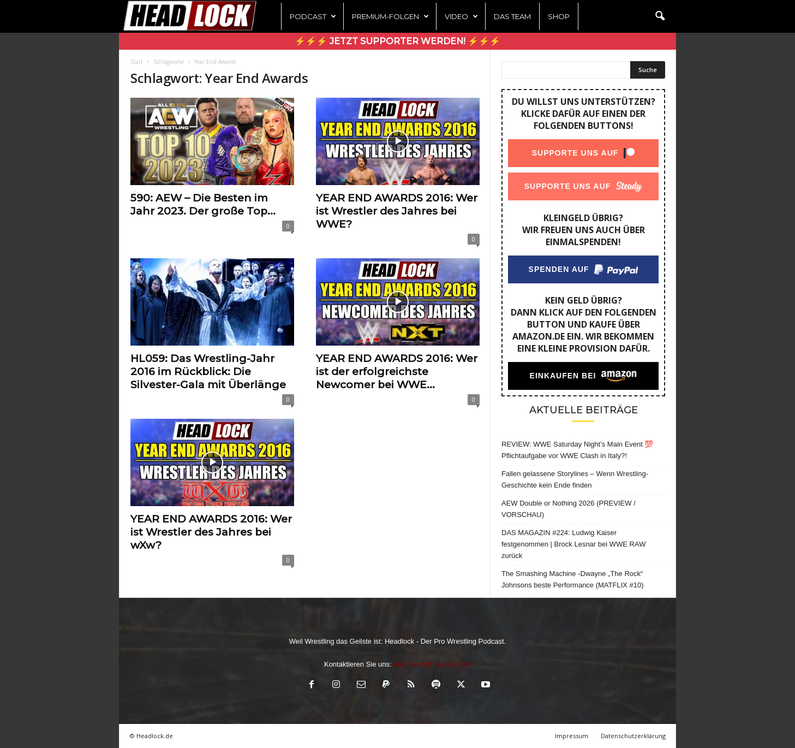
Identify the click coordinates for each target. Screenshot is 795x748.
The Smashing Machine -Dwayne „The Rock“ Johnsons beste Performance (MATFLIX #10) (572, 579)
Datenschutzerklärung (633, 736)
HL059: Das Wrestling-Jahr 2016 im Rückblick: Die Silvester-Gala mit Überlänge (208, 371)
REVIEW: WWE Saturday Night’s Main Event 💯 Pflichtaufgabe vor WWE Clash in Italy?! (577, 450)
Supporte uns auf (575, 153)
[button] (660, 16)
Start (136, 62)
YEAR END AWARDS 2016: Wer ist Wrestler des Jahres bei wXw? (211, 532)
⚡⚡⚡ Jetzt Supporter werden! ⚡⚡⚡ (397, 41)
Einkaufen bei (563, 375)
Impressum (571, 736)
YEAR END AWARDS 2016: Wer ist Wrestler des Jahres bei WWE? (396, 211)
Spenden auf (559, 269)
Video (461, 16)
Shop (559, 16)
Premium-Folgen (390, 16)
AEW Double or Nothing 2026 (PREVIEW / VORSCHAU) (568, 509)
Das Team (512, 16)
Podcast (313, 16)
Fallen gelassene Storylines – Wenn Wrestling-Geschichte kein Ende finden (574, 479)
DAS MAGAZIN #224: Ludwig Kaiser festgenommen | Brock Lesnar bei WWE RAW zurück (573, 544)
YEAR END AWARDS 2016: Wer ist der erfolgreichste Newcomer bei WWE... (396, 371)
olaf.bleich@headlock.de (432, 664)
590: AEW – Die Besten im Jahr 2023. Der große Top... (203, 204)
